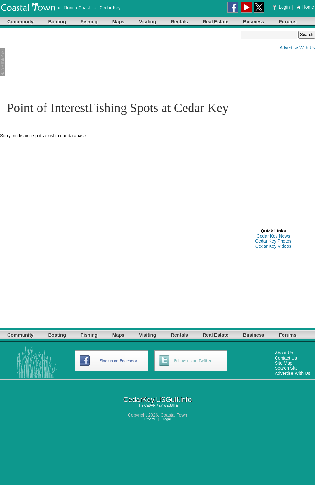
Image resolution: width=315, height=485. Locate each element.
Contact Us (286, 357)
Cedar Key (110, 7)
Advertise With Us (297, 47)
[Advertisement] (40, 62)
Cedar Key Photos (273, 241)
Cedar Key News (273, 236)
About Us (284, 352)
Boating (57, 21)
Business (253, 21)
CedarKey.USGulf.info (157, 399)
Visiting (147, 21)
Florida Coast (77, 7)
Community (20, 21)
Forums (288, 21)
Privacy (149, 419)
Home (305, 7)
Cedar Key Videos (273, 246)
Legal (167, 419)
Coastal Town (173, 414)
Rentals (179, 21)
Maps (118, 21)
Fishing (88, 21)
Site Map (283, 363)
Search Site (286, 368)
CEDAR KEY (153, 405)
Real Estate (215, 21)
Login (282, 7)
